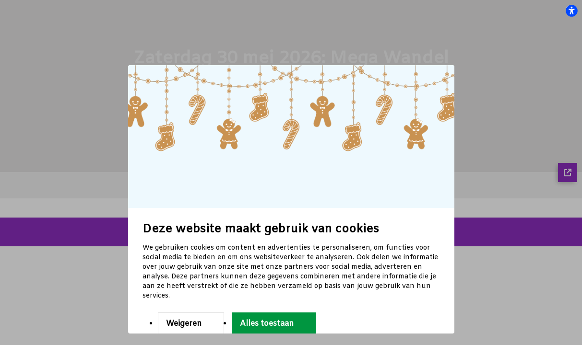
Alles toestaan (267, 324)
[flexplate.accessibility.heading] (571, 10)
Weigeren (184, 324)
